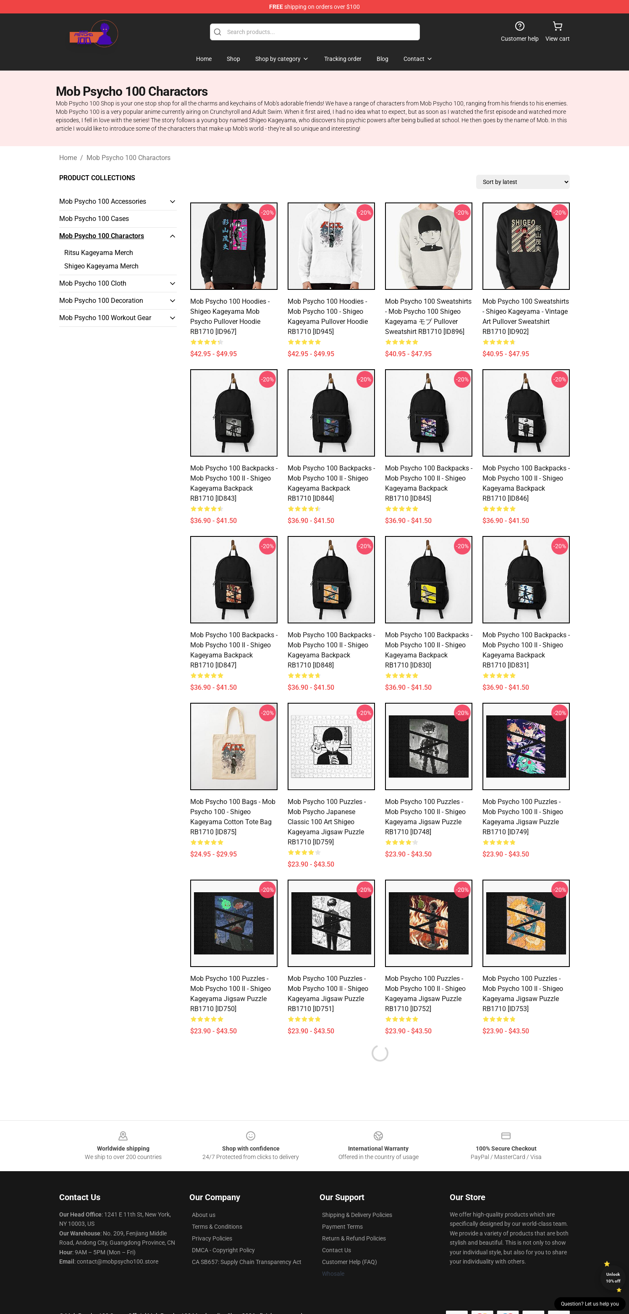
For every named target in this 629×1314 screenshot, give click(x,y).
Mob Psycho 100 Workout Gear (105, 318)
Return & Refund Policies (354, 1238)
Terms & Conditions (217, 1226)
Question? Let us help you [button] (590, 1304)
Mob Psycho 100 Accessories (102, 201)
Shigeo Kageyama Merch (101, 266)
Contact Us (336, 1250)
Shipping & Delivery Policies (357, 1215)
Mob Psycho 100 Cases (94, 219)
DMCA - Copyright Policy (223, 1250)
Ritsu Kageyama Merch (98, 253)
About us (203, 1215)
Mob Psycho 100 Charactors (128, 158)
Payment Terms (342, 1226)
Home (68, 158)
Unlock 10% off (613, 1277)
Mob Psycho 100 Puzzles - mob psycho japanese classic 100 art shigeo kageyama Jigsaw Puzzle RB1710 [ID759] (327, 822)
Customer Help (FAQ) (349, 1262)
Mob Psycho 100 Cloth (92, 283)
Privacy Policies (212, 1238)
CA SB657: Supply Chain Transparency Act (246, 1262)
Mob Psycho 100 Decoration (101, 301)
